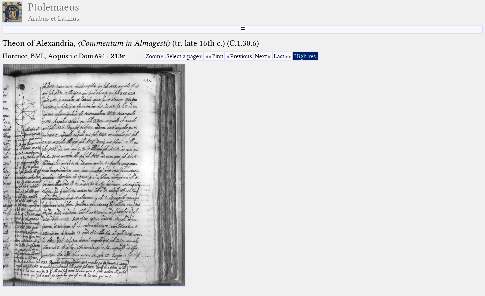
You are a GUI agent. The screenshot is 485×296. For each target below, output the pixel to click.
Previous (241, 56)
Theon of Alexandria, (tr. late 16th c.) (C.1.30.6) (130, 43)
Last (279, 56)
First (217, 56)
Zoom (152, 56)
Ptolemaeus (53, 12)
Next (261, 56)
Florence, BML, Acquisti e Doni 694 (53, 56)
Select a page (182, 56)
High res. (305, 56)
